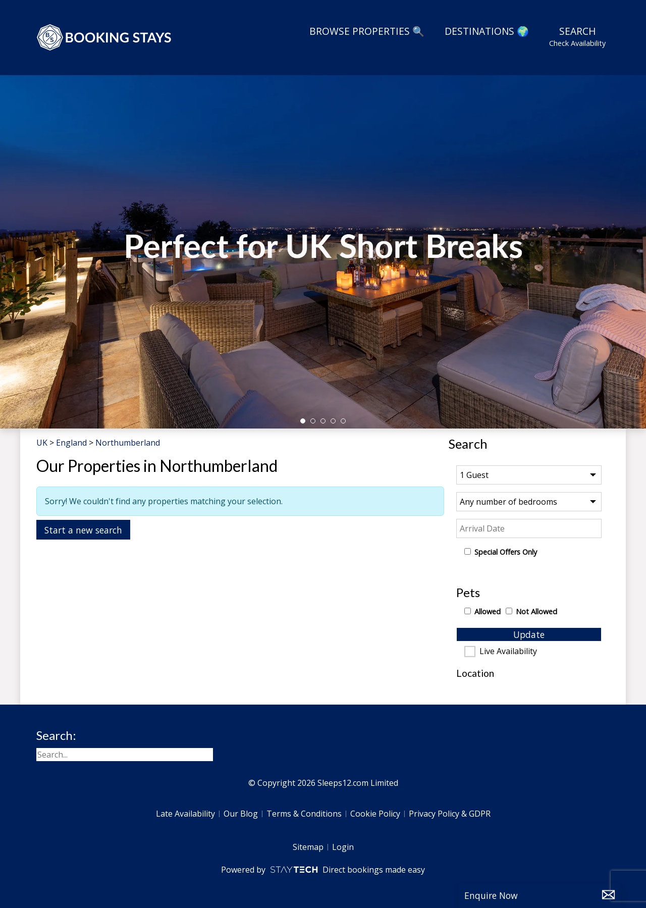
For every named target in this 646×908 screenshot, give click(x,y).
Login (343, 846)
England (71, 442)
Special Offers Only (505, 552)
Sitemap (308, 846)
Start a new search (83, 530)
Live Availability (508, 652)
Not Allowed (536, 611)
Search (577, 36)
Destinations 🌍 (487, 31)
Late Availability (185, 813)
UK (41, 442)
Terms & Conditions (304, 813)
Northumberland (127, 442)
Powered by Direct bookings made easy (322, 870)
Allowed (487, 611)
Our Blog (241, 813)
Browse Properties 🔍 (366, 31)
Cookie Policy (375, 813)
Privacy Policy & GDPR (450, 813)
